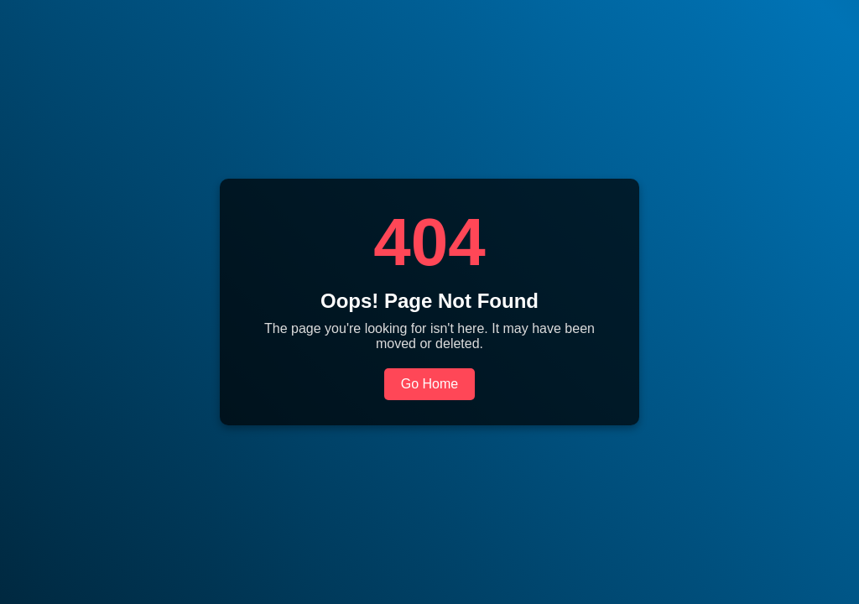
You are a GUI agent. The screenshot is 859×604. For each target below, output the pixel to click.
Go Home (429, 384)
